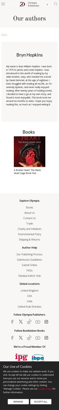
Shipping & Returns (29, 239)
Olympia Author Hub (29, 275)
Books (29, 207)
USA (29, 296)
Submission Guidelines (29, 259)
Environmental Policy (29, 234)
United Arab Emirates (29, 306)
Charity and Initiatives (29, 229)
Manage (18, 401)
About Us (29, 213)
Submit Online (29, 265)
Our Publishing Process (29, 254)
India (29, 301)
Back (4, 35)
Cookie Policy (45, 388)
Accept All (41, 401)
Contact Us (29, 218)
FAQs (29, 270)
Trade (29, 223)
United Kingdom (29, 290)
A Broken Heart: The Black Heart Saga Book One (27, 172)
